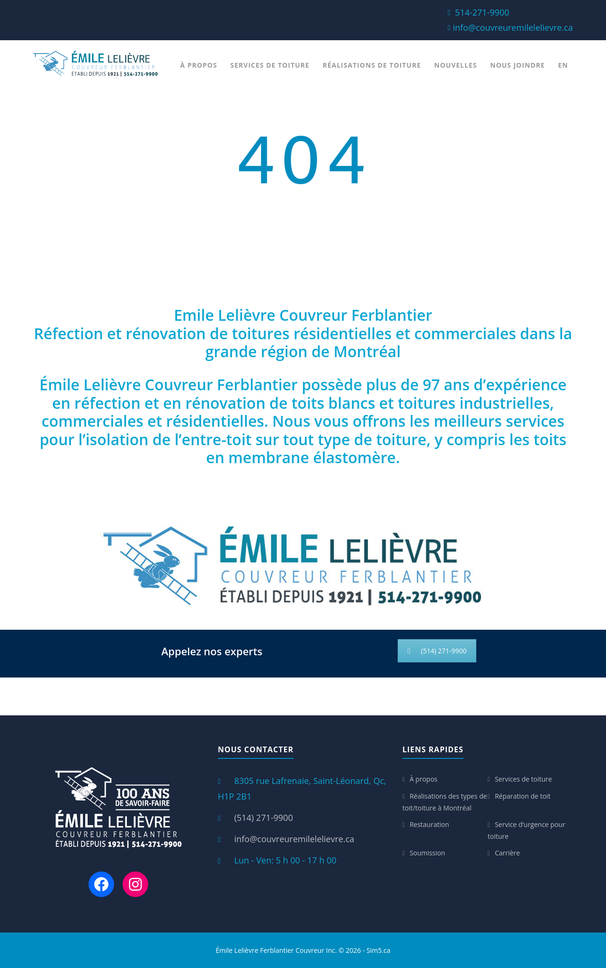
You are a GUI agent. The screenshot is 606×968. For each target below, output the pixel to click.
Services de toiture (270, 65)
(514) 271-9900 (437, 650)
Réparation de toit (523, 796)
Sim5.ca (378, 950)
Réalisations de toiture (371, 65)
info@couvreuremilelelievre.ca (513, 27)
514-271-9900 (482, 12)
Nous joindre (517, 65)
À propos (198, 65)
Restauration (429, 824)
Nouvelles (455, 65)
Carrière (507, 852)
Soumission (427, 852)
